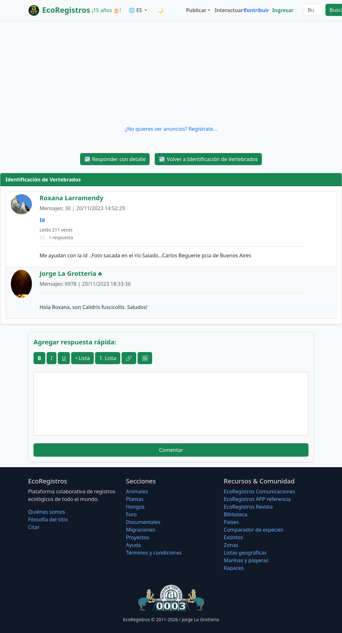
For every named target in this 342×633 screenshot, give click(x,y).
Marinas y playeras (246, 560)
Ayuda (133, 544)
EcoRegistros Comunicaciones (259, 491)
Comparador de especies (253, 529)
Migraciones (140, 529)
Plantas (135, 499)
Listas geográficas (245, 552)
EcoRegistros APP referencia (257, 499)
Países (231, 522)
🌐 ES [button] (136, 10)
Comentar (171, 449)
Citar (34, 527)
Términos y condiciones (154, 552)
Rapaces (233, 567)
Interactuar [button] (228, 10)
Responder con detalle (114, 159)
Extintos (233, 537)
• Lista (82, 358)
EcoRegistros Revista (248, 506)
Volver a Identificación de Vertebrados (208, 159)
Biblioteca (235, 514)
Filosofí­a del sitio (48, 519)
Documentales (143, 522)
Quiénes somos (46, 511)
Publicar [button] (196, 10)
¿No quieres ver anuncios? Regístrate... (171, 128)
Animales (137, 491)
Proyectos (137, 537)
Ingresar (282, 10)
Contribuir (256, 10)
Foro (131, 514)
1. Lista (107, 358)
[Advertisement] (171, 72)
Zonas (231, 544)
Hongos (135, 506)
